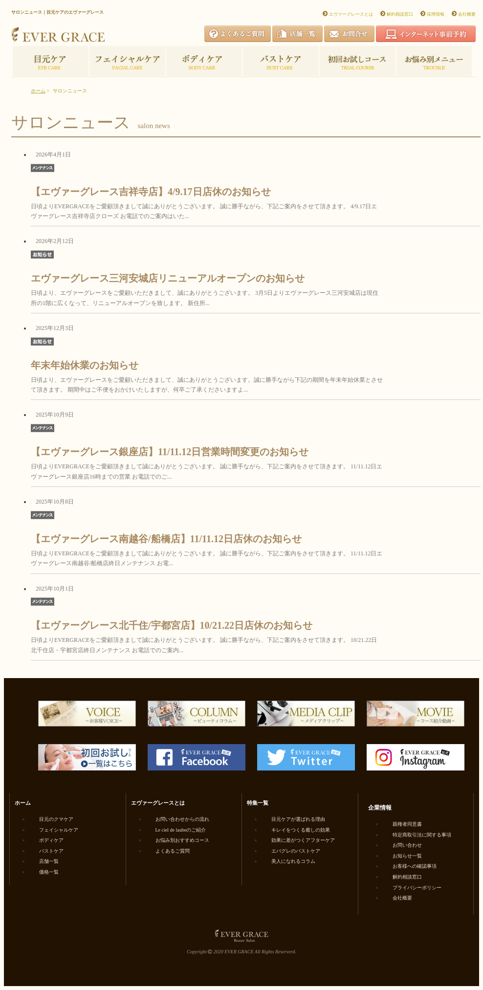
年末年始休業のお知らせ (84, 365)
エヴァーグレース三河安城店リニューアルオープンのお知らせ (168, 278)
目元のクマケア (56, 819)
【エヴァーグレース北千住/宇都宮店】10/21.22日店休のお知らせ (171, 625)
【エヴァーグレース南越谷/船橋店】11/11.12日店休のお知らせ (166, 539)
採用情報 (435, 14)
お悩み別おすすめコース (182, 840)
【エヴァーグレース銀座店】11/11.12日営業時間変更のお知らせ (169, 452)
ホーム (38, 90)
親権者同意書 (407, 824)
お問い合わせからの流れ (182, 819)
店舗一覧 (49, 861)
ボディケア (51, 840)
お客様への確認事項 (415, 866)
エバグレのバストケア (295, 851)
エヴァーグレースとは (351, 14)
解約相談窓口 (400, 14)
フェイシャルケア (58, 830)
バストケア (51, 851)
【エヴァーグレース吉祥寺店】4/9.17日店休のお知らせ (151, 192)
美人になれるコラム (293, 861)
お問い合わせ (407, 845)
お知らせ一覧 (407, 855)
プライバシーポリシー (417, 887)
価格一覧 (49, 872)
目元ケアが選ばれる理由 (298, 819)
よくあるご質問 (172, 851)
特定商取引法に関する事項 (422, 834)
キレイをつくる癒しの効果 (300, 830)
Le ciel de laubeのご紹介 (180, 830)
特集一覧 (257, 803)
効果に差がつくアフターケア (303, 840)
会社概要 (467, 14)
